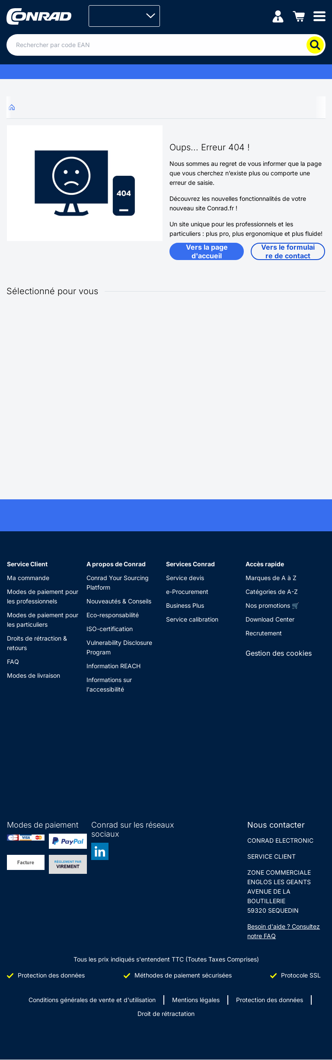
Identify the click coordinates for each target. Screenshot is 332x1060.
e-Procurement (187, 591)
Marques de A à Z (271, 577)
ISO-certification (109, 628)
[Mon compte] (278, 15)
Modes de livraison (33, 675)
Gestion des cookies (279, 653)
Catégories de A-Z (272, 591)
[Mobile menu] (319, 15)
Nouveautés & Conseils (118, 601)
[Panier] (299, 15)
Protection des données (269, 999)
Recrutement (264, 633)
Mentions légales (196, 999)
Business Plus (185, 605)
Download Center (270, 619)
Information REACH (113, 666)
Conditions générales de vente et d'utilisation (92, 999)
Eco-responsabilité (112, 615)
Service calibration (192, 619)
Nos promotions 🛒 (272, 605)
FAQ (13, 661)
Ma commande (28, 577)
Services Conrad (190, 564)
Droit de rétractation (166, 1013)
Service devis (185, 577)
